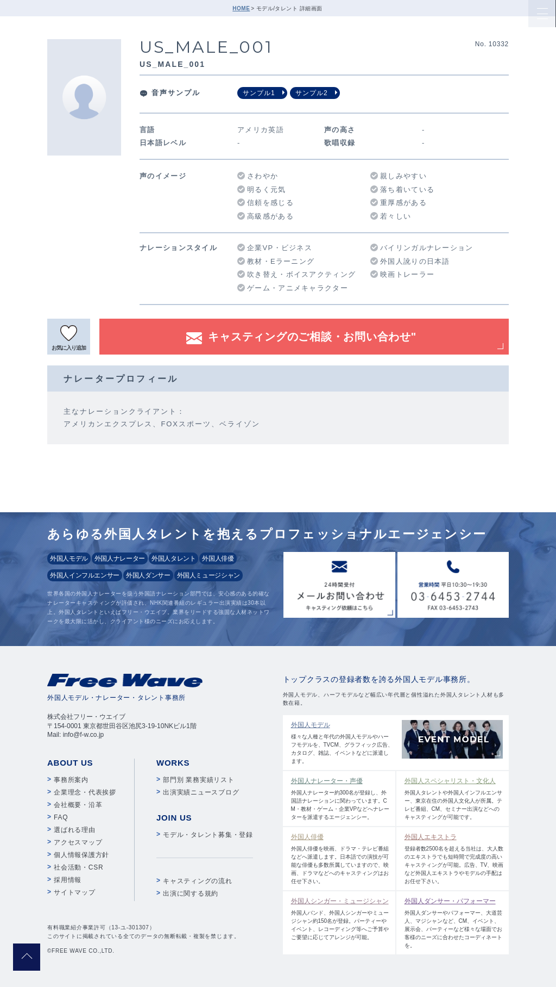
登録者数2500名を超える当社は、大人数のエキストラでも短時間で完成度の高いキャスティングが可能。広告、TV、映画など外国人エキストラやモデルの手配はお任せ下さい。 (454, 858)
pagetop (26, 957)
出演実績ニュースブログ (201, 792)
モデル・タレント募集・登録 (208, 835)
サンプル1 (259, 93)
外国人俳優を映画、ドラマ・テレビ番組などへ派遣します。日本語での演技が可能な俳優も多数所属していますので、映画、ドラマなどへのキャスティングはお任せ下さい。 (340, 858)
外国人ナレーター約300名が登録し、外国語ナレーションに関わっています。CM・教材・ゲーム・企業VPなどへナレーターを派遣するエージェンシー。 (340, 798)
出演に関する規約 (190, 893)
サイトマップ (75, 892)
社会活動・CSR (78, 867)
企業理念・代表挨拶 (85, 792)
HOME (241, 8)
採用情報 (67, 880)
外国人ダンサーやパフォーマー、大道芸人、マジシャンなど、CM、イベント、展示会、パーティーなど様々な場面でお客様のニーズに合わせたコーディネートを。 (454, 922)
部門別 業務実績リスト (199, 780)
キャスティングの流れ (197, 881)
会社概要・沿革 (78, 805)
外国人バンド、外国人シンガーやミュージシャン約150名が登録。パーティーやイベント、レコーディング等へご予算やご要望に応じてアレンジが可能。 (340, 918)
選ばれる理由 (75, 830)
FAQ (61, 817)
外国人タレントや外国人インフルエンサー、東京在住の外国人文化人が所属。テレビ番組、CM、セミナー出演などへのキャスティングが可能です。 (454, 798)
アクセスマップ (78, 842)
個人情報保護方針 (81, 855)
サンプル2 (311, 93)
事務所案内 (71, 780)
